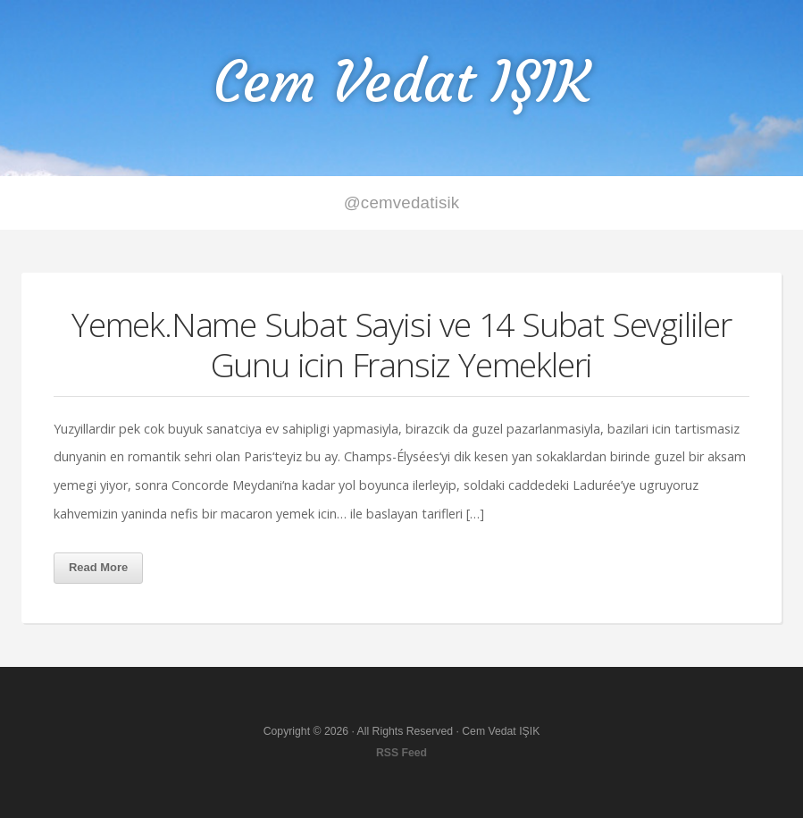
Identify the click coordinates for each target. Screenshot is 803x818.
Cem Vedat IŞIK (401, 81)
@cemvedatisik (402, 202)
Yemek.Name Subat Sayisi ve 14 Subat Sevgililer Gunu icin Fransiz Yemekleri (401, 344)
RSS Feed (401, 752)
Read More (98, 567)
